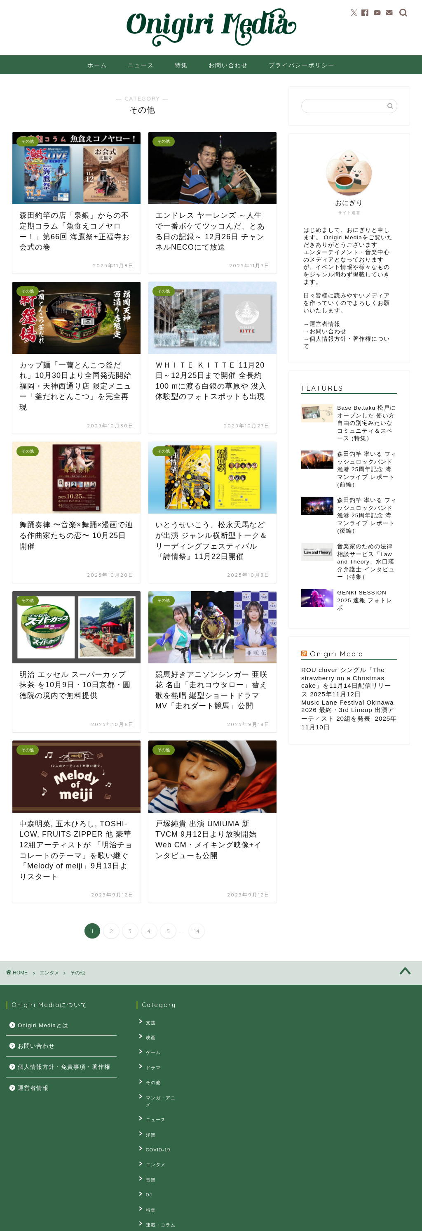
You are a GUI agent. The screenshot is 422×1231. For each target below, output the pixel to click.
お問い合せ (93, 1221)
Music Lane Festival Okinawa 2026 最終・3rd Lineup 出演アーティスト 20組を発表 (347, 710)
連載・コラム (157, 1186)
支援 (147, 1021)
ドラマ (150, 1059)
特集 (181, 65)
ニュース (141, 65)
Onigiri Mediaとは (43, 1025)
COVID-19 (155, 1122)
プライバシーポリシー (302, 65)
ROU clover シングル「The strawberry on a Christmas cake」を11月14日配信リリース (346, 682)
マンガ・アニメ (160, 1084)
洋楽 (147, 1110)
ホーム (97, 65)
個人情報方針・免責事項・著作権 (64, 1067)
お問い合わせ (228, 65)
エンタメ (152, 1135)
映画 (147, 1034)
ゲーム (150, 1046)
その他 (150, 1072)
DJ (146, 1161)
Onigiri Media (336, 653)
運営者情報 (324, 324)
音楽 (147, 1148)
